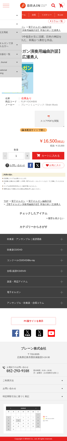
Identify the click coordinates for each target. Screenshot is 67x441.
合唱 (34, 15)
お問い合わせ (15, 165)
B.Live (60, 15)
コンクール (21, 15)
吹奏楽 (7, 15)
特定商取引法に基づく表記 (16, 396)
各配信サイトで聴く (34, 130)
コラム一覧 (57, 21)
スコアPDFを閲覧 (49, 121)
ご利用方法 (8, 380)
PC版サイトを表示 (33, 321)
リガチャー (47, 15)
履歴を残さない (56, 218)
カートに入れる (48, 155)
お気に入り (53, 165)
